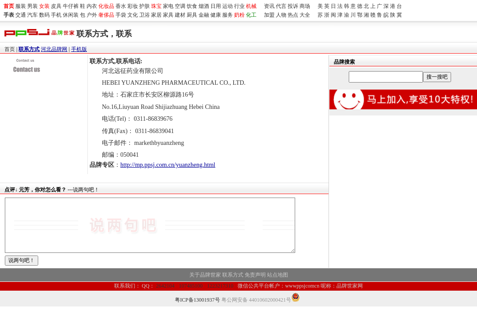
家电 (168, 6)
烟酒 (204, 6)
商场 (305, 6)
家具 (168, 15)
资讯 (269, 6)
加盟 (269, 15)
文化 (132, 15)
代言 (281, 6)
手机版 (79, 49)
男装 (32, 6)
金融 (204, 15)
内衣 (92, 6)
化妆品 (106, 6)
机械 (251, 6)
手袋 (121, 15)
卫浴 (144, 15)
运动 (227, 6)
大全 (305, 15)
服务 (227, 15)
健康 (215, 15)
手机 (56, 15)
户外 (92, 15)
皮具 (56, 6)
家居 (156, 15)
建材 (180, 15)
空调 (180, 6)
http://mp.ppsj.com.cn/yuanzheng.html (167, 165)
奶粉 (239, 15)
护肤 (144, 6)
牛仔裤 (71, 6)
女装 (44, 6)
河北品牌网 (54, 49)
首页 (9, 49)
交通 (20, 15)
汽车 (32, 15)
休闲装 (71, 15)
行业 (239, 6)
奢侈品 (106, 15)
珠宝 (156, 6)
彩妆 (132, 6)
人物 (281, 15)
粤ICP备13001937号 (197, 310)
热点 (293, 15)
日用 (215, 6)
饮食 (192, 6)
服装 (20, 6)
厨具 (192, 15)
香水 (121, 6)
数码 (44, 15)
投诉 (293, 6)
